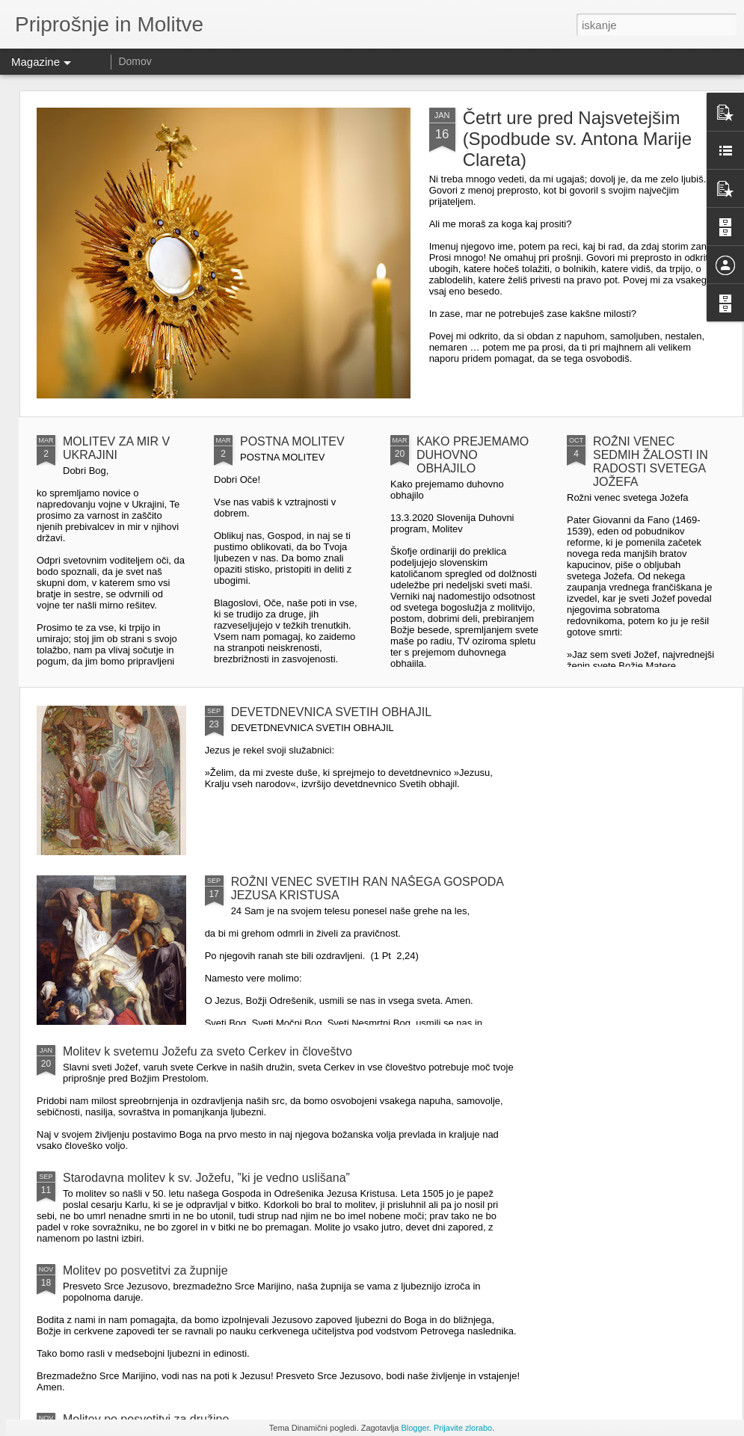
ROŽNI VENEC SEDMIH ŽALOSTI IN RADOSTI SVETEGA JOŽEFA (650, 461)
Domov (134, 61)
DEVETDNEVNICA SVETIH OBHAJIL (331, 712)
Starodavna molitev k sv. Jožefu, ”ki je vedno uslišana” (206, 1177)
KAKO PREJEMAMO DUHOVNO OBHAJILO (472, 455)
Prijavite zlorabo (463, 1427)
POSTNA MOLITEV (292, 441)
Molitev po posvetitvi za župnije (145, 1270)
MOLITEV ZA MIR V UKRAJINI (116, 448)
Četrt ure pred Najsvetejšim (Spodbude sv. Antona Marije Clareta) (577, 139)
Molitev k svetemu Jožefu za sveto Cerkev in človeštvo (207, 1051)
